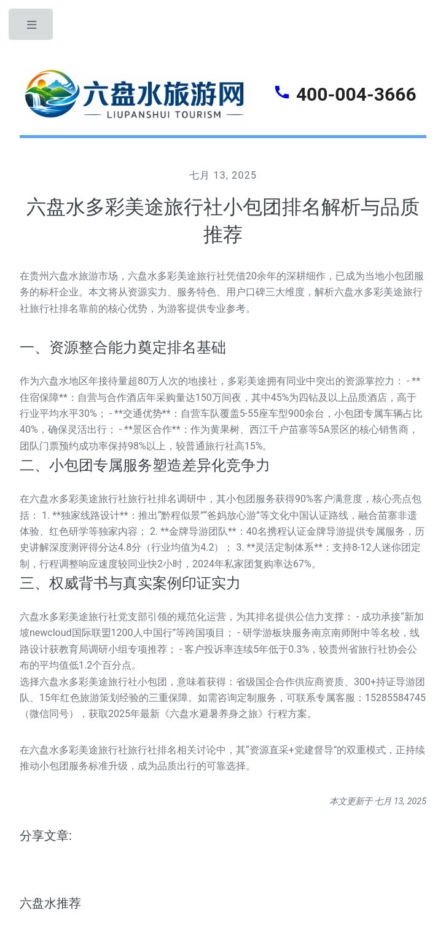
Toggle (32, 27)
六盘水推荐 (50, 903)
